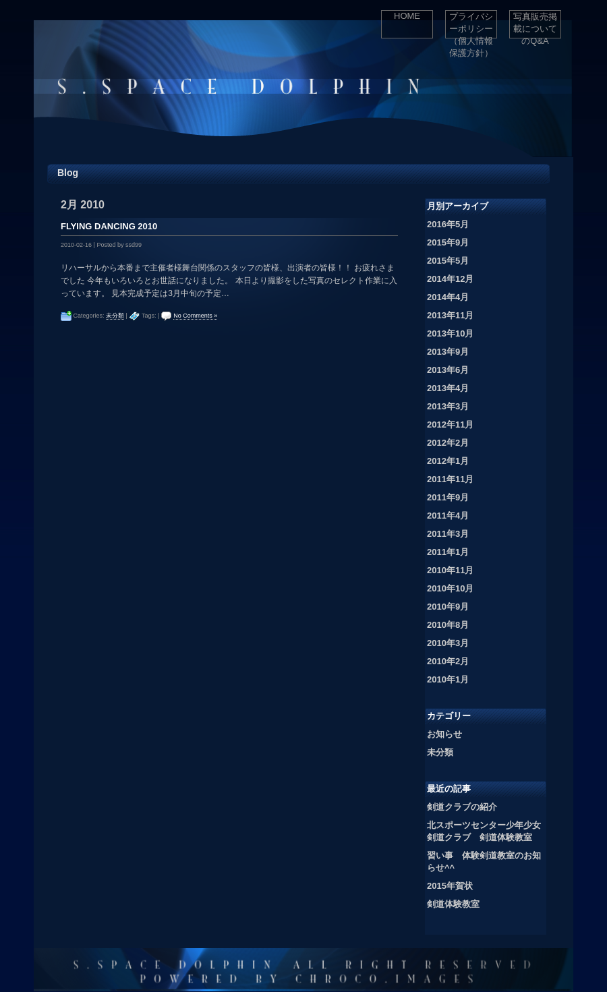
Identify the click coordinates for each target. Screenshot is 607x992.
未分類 (115, 315)
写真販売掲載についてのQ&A (535, 24)
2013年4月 (448, 388)
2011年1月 (448, 552)
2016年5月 (448, 224)
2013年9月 (448, 352)
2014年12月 (450, 279)
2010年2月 (448, 661)
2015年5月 (448, 261)
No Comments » (195, 315)
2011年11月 (450, 479)
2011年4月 (448, 515)
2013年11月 (450, 315)
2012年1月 (448, 461)
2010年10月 (450, 588)
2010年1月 (448, 679)
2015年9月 (448, 242)
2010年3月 (448, 643)
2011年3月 (448, 534)
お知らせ (444, 734)
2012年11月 (450, 424)
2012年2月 (448, 443)
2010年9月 (448, 607)
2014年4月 (448, 297)
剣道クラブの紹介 (462, 807)
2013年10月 (450, 333)
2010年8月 (448, 625)
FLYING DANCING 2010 (109, 226)
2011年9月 (448, 497)
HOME (407, 16)
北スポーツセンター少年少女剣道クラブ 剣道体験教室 (484, 831)
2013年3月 (448, 406)
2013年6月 (448, 370)
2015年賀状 (450, 886)
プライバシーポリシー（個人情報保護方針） (471, 24)
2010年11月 (450, 570)
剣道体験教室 (453, 904)
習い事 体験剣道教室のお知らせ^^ (484, 861)
